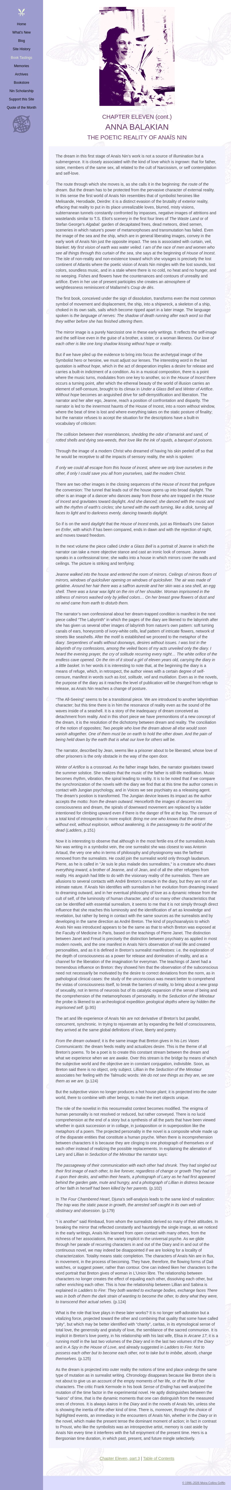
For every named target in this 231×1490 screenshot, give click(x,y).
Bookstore (21, 83)
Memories (21, 66)
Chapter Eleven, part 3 (120, 1458)
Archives (21, 74)
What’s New (21, 32)
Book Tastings (21, 58)
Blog (21, 41)
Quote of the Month (21, 108)
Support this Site (21, 99)
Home (21, 24)
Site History (21, 49)
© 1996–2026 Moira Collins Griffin (203, 1483)
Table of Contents (158, 1458)
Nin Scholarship (21, 91)
